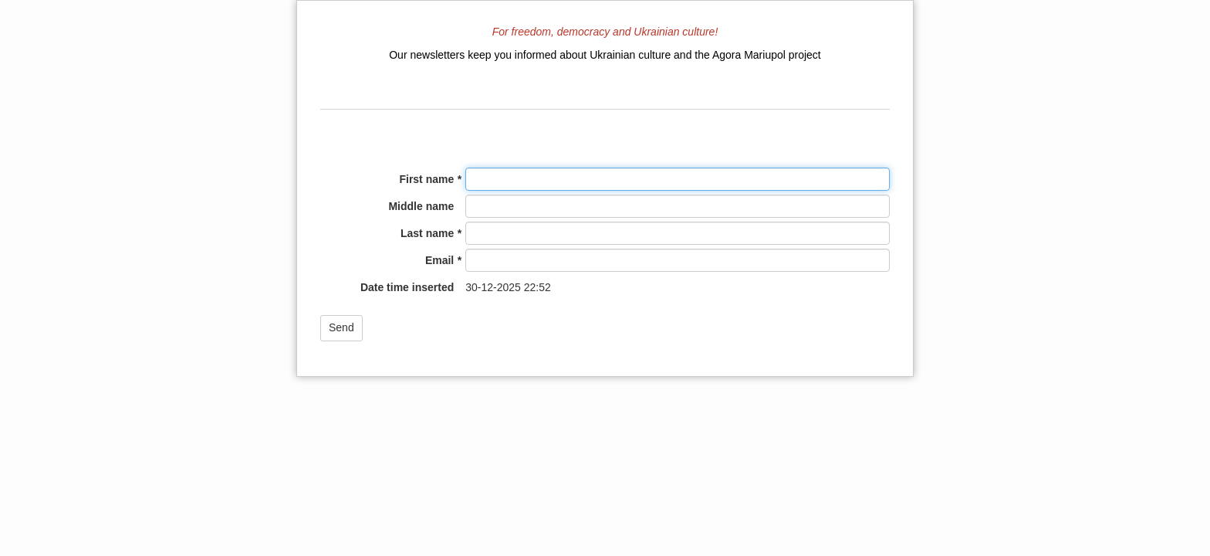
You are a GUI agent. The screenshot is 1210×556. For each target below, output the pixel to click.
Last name (427, 233)
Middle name (421, 206)
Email (439, 260)
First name (426, 179)
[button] (341, 328)
